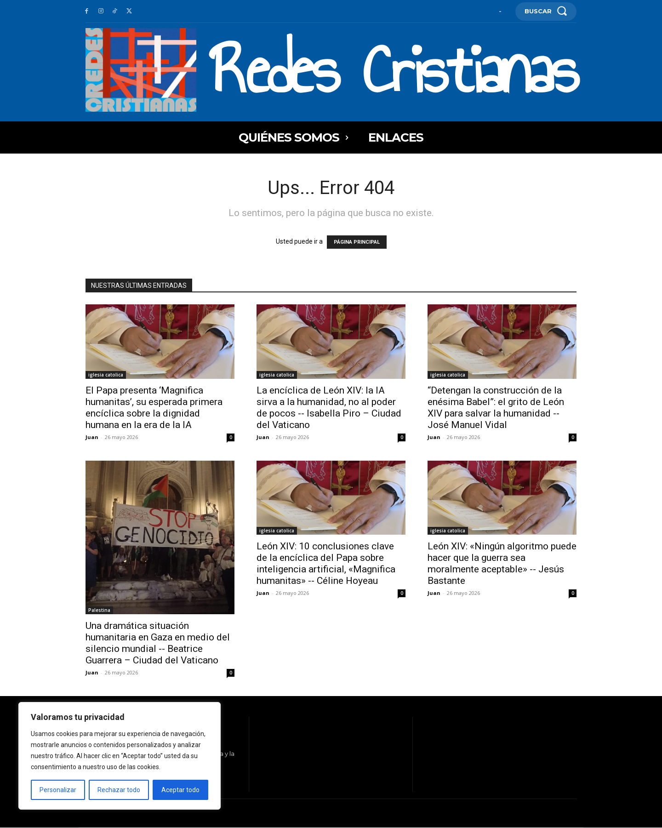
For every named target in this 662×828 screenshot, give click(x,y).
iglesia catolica (105, 374)
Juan (92, 437)
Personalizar (58, 790)
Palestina (99, 610)
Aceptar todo (180, 790)
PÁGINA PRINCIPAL (357, 242)
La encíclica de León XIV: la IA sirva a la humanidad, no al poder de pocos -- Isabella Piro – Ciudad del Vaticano (329, 407)
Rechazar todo (118, 790)
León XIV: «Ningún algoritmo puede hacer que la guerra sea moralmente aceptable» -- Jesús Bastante (502, 563)
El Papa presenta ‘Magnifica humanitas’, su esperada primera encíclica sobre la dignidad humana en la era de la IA (154, 407)
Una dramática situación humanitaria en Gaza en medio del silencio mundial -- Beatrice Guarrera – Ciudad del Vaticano (158, 643)
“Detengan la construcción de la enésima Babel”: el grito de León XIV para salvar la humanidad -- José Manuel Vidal (496, 407)
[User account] (500, 11)
